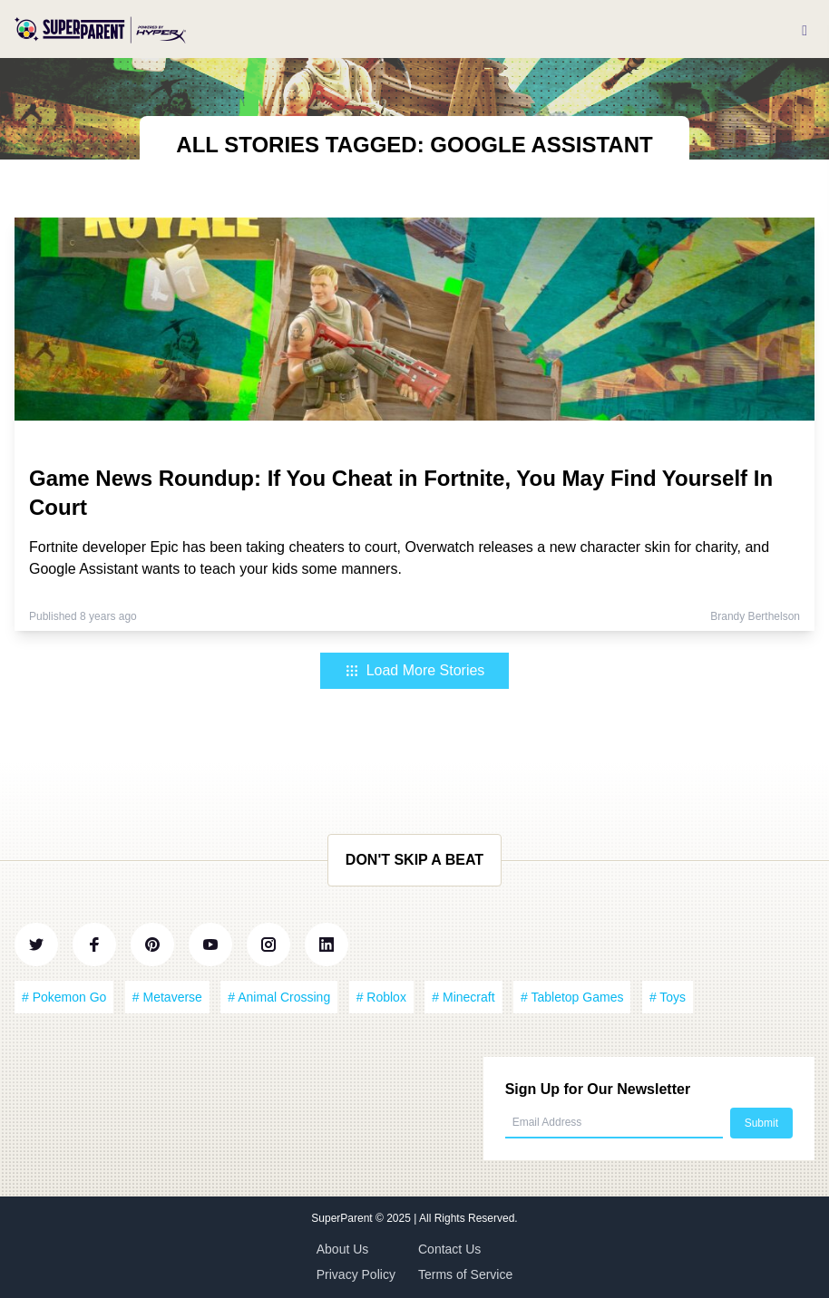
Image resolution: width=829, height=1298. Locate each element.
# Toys (667, 997)
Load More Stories (415, 670)
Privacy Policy (356, 1274)
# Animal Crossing (279, 997)
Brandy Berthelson (755, 616)
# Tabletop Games (572, 997)
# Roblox (381, 997)
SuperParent (343, 1218)
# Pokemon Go (64, 997)
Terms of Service (465, 1274)
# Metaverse (167, 997)
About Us (343, 1249)
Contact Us (449, 1249)
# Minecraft (463, 997)
